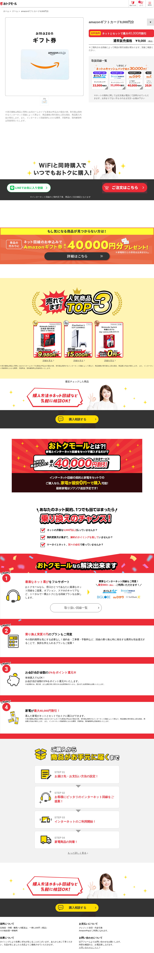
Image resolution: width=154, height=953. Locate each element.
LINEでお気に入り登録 (17, 186)
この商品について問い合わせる (77, 188)
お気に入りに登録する (150, 22)
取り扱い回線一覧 (76, 607)
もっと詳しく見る (77, 853)
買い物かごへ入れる (124, 187)
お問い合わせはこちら (89, 947)
